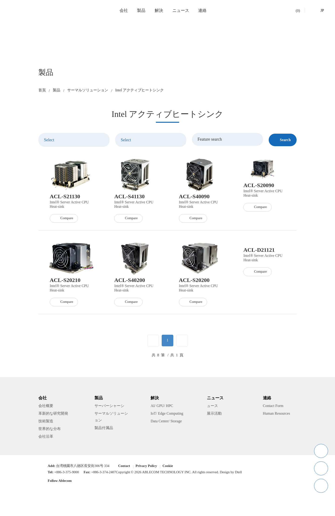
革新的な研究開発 (53, 414)
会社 (124, 10)
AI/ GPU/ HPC (162, 407)
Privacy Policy (260, 505)
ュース (212, 407)
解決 (159, 10)
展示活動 (214, 414)
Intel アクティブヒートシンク (139, 90)
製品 (141, 10)
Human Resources (278, 414)
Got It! (280, 506)
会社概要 (45, 407)
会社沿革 (45, 437)
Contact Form (274, 407)
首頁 (42, 90)
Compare (65, 241)
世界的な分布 (49, 429)
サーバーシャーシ (109, 407)
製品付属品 (103, 428)
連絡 (202, 10)
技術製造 (45, 422)
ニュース (180, 10)
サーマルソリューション (87, 90)
